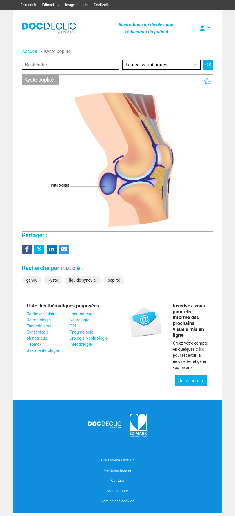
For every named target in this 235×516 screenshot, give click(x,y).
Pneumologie (81, 332)
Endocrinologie (40, 326)
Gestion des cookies (117, 501)
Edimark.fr (29, 5)
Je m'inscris (190, 380)
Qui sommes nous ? (117, 460)
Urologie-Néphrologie (89, 338)
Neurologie (79, 320)
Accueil (29, 51)
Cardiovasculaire (42, 314)
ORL (73, 326)
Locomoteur (81, 314)
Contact (117, 480)
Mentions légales (117, 470)
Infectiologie (81, 344)
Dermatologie (39, 320)
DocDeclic (102, 5)
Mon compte (117, 491)
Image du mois (76, 5)
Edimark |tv (50, 5)
